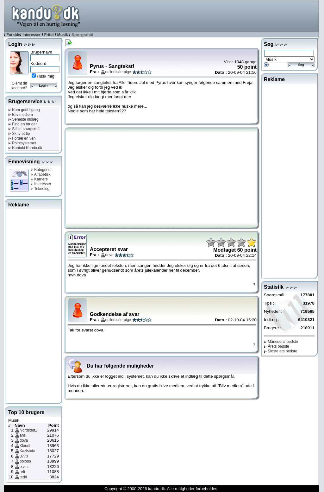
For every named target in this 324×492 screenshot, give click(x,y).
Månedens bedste (281, 341)
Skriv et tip (19, 133)
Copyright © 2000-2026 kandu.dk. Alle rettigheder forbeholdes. (161, 488)
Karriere (39, 179)
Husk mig (45, 76)
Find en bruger (22, 124)
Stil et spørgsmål (24, 129)
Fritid (49, 35)
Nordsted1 (28, 430)
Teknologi (40, 188)
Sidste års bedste (280, 351)
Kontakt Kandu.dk (25, 148)
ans (23, 435)
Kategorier (41, 169)
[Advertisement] (203, 15)
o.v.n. (24, 466)
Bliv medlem (20, 114)
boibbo (25, 461)
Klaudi (25, 446)
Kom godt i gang (24, 110)
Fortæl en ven (21, 138)
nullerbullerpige (118, 72)
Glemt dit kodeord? (19, 85)
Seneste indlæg (23, 119)
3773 (24, 456)
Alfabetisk (40, 174)
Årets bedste (276, 346)
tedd (23, 477)
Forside (13, 35)
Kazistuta (27, 451)
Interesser (31, 35)
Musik (62, 35)
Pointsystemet (22, 143)
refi (22, 472)
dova (24, 440)
